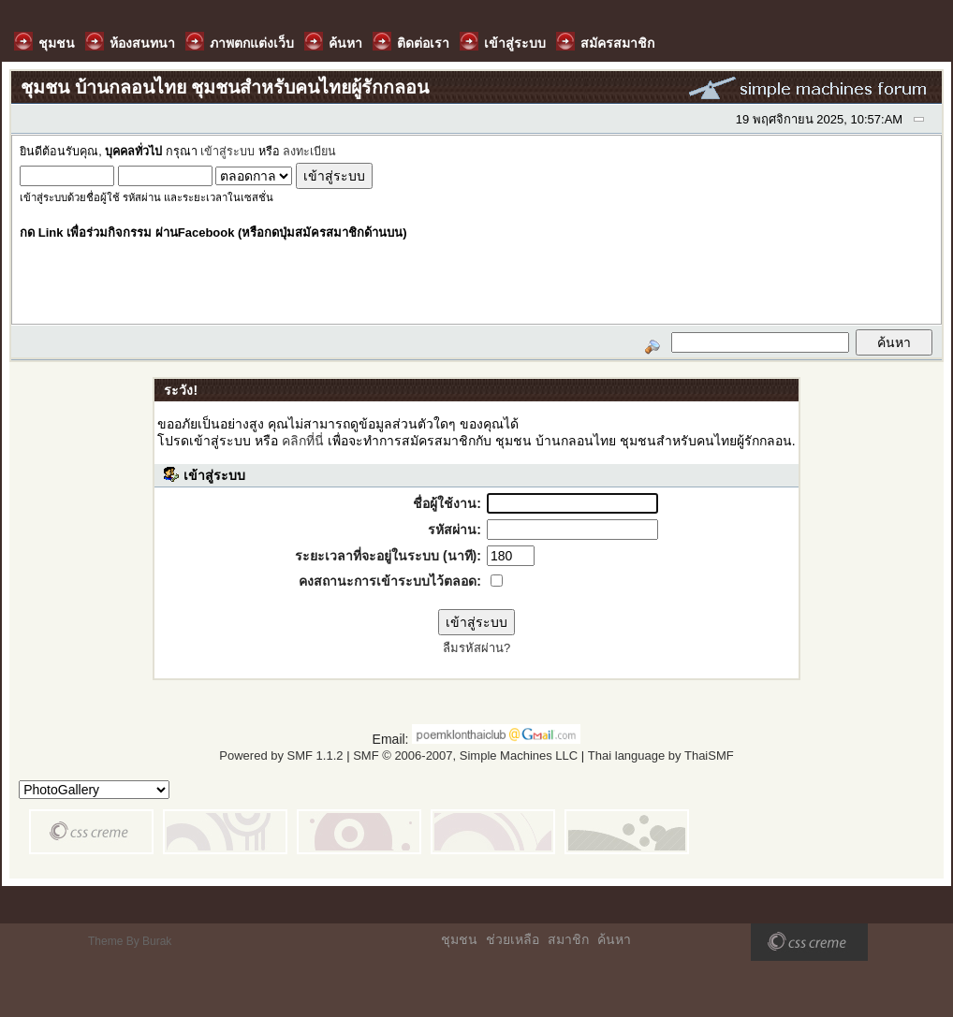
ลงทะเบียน (309, 151)
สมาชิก (568, 939)
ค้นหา (614, 939)
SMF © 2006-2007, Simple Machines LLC (465, 755)
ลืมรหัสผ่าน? (476, 648)
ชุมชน (459, 939)
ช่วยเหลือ (512, 939)
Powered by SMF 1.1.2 (281, 755)
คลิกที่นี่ (303, 440)
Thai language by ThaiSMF (661, 755)
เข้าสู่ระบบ (227, 151)
